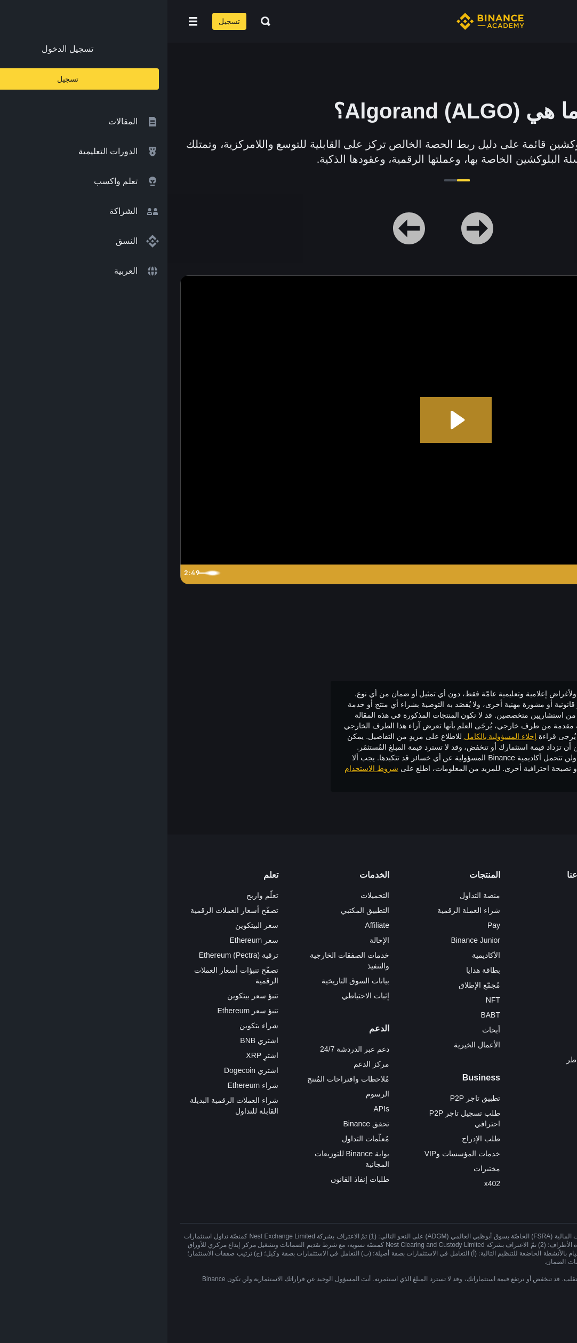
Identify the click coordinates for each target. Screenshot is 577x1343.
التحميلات (207, 895)
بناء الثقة (430, 1015)
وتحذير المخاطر (517, 779)
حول (437, 895)
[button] (25, 21)
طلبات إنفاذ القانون (192, 1179)
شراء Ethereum (85, 1085)
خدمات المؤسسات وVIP (295, 1153)
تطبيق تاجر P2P (308, 1098)
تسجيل (62, 21)
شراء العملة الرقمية (301, 910)
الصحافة (431, 955)
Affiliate (209, 925)
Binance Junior (308, 940)
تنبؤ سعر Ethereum (80, 1010)
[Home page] (323, 21)
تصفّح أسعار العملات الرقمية (67, 910)
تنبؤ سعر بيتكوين (85, 995)
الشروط (431, 985)
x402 (325, 1183)
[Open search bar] (95, 21)
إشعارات (430, 1074)
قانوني (433, 970)
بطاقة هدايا (316, 970)
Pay (326, 925)
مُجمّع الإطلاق (312, 985)
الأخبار (434, 940)
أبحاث (324, 1030)
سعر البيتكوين (89, 925)
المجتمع (432, 1044)
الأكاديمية (318, 955)
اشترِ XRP (94, 1055)
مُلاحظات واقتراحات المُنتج (181, 1079)
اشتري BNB (92, 1040)
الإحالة (212, 940)
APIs (214, 1108)
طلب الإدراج (313, 1138)
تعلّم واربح (95, 895)
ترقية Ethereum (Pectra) (71, 955)
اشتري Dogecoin (84, 1070)
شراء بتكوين (91, 1025)
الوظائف (431, 910)
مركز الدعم (204, 1064)
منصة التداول (312, 895)
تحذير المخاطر (421, 1059)
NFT (325, 1000)
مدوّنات (432, 1030)
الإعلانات (431, 925)
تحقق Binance (199, 1123)
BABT (323, 1015)
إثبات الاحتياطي (198, 995)
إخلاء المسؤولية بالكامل (333, 736)
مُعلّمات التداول (198, 1138)
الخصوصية (428, 1000)
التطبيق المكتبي (197, 910)
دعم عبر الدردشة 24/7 (187, 1049)
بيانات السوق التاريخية (188, 980)
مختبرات (319, 1168)
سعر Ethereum (86, 940)
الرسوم (210, 1094)
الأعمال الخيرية (309, 1044)
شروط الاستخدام (204, 768)
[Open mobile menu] (25, 21)
